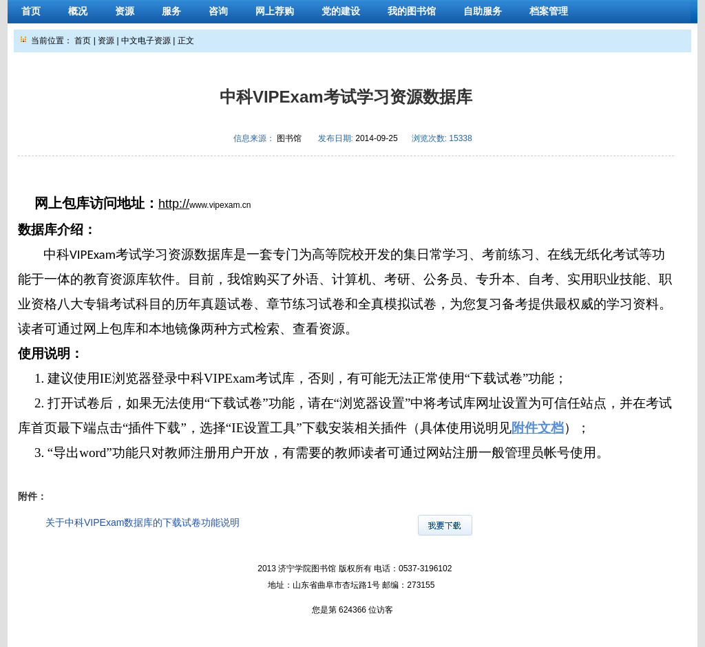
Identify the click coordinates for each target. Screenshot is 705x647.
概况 (77, 11)
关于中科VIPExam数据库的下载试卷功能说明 (142, 522)
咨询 (218, 11)
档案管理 (548, 11)
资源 (124, 11)
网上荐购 (274, 11)
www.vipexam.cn (220, 205)
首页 (31, 11)
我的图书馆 (412, 11)
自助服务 (482, 11)
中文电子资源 (146, 40)
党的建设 (341, 11)
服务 (171, 11)
